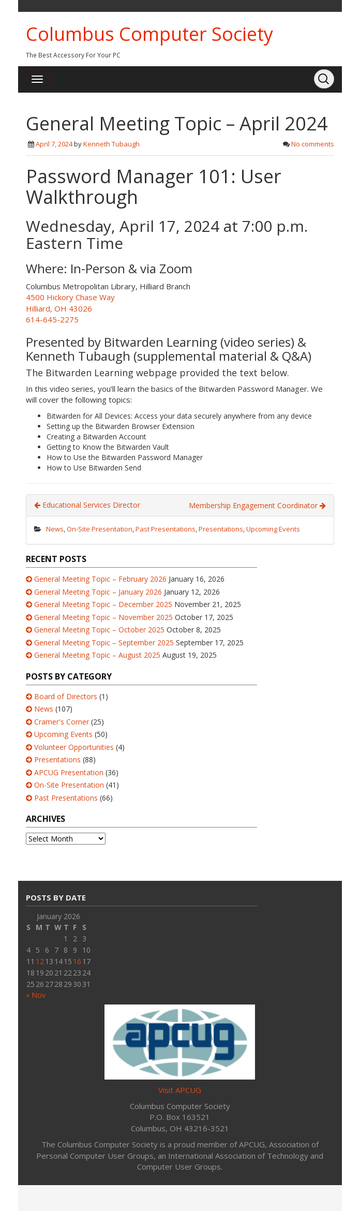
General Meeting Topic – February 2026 (100, 579)
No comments (312, 144)
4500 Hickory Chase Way (70, 297)
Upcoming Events (273, 529)
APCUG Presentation (68, 772)
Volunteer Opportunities (74, 747)
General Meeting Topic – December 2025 (103, 604)
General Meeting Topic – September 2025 (104, 642)
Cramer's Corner (61, 722)
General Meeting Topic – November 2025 (103, 617)
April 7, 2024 (54, 144)
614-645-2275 (52, 319)
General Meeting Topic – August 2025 (97, 655)
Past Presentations (166, 529)
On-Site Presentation (99, 529)
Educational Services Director (87, 505)
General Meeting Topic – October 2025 (99, 629)
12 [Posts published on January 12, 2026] (40, 961)
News (55, 529)
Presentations (221, 529)
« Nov (36, 995)
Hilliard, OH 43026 (59, 308)
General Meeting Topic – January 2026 (98, 592)
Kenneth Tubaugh (111, 144)
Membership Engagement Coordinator (257, 505)
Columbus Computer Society (149, 34)
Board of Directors (65, 696)
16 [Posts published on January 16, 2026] (77, 961)
